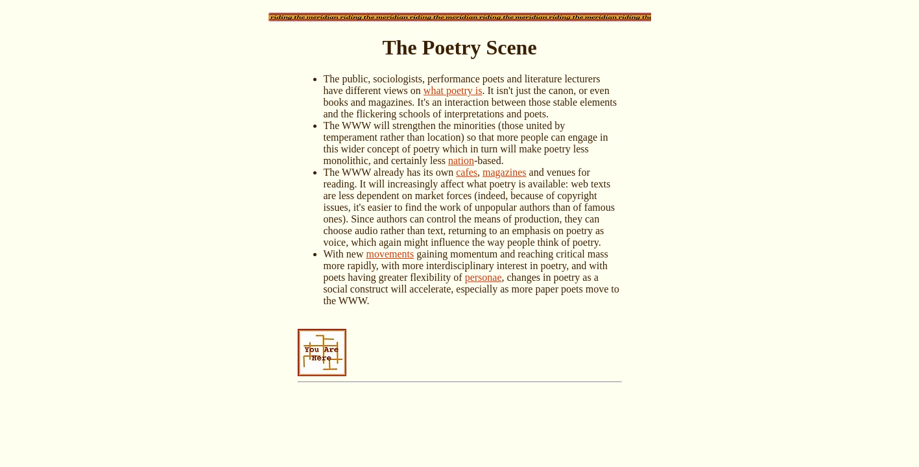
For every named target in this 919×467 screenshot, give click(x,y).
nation (461, 160)
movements (390, 253)
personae (483, 277)
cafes (466, 172)
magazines (505, 172)
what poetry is (453, 90)
